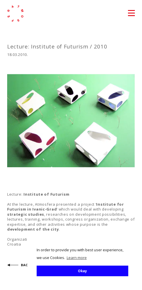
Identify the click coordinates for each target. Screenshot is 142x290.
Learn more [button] (77, 257)
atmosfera (15, 13)
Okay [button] (82, 270)
